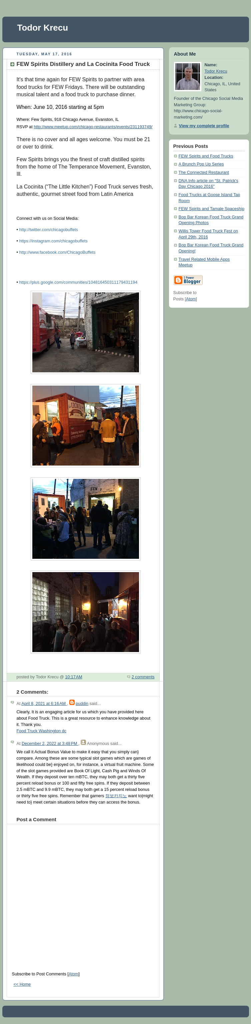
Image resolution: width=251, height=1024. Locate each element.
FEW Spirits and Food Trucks (206, 156)
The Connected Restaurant (204, 172)
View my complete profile (204, 126)
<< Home (22, 984)
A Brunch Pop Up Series (201, 164)
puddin (82, 703)
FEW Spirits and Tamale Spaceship (211, 208)
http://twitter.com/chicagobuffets (48, 229)
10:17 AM (73, 677)
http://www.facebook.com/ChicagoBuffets (57, 252)
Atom (73, 974)
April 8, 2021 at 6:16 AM (44, 703)
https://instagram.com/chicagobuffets (53, 241)
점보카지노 (116, 796)
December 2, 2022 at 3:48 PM (50, 743)
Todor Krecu (42, 28)
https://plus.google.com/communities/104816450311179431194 (78, 282)
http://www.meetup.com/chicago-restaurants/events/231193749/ (93, 127)
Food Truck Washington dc (42, 731)
